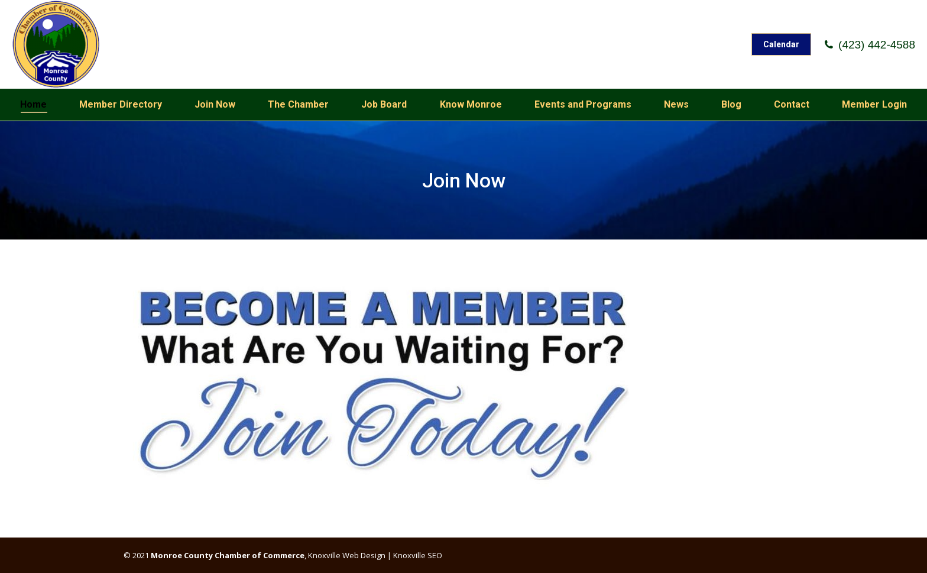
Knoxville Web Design (345, 555)
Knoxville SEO (417, 555)
